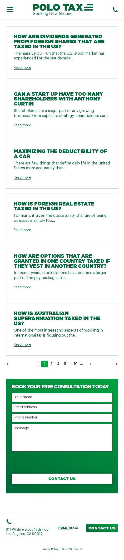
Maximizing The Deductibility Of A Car (60, 153)
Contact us (102, 528)
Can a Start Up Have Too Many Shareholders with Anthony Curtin (58, 99)
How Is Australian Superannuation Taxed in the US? (57, 318)
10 (76, 364)
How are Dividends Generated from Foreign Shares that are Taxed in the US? (59, 41)
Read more (22, 67)
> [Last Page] (91, 364)
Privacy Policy (50, 549)
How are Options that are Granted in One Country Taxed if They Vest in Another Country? (62, 261)
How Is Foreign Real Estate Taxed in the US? (54, 206)
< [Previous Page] (32, 364)
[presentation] (48, 462)
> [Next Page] (85, 364)
